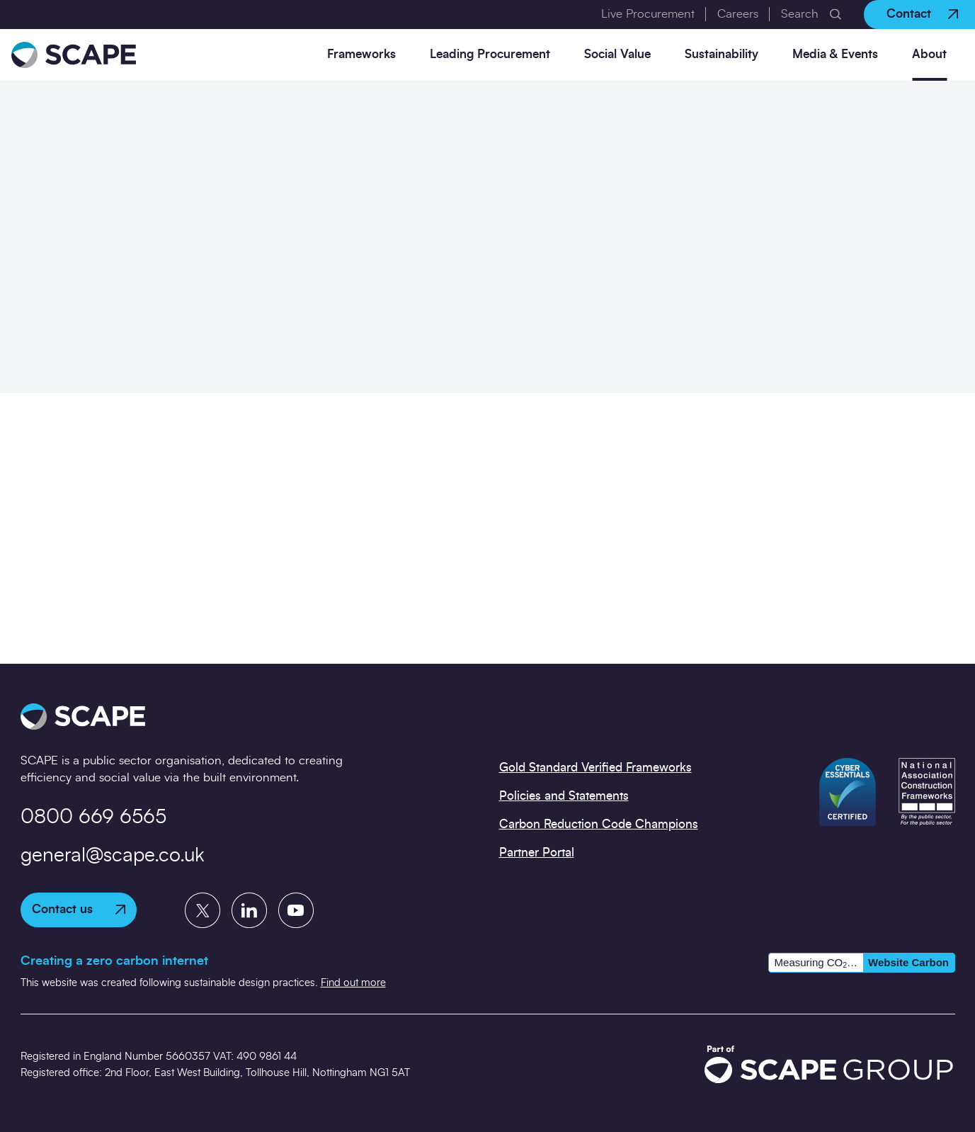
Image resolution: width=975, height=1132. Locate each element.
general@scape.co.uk (113, 856)
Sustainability (721, 54)
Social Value (617, 54)
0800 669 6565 (93, 817)
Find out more (353, 983)
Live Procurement (648, 14)
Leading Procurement (490, 54)
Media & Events (835, 54)
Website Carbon (908, 962)
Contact (922, 14)
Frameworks (361, 54)
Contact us (78, 909)
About (929, 54)
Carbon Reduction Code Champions (598, 824)
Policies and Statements (564, 796)
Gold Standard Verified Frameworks (595, 768)
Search (800, 14)
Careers (737, 14)
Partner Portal (536, 853)
